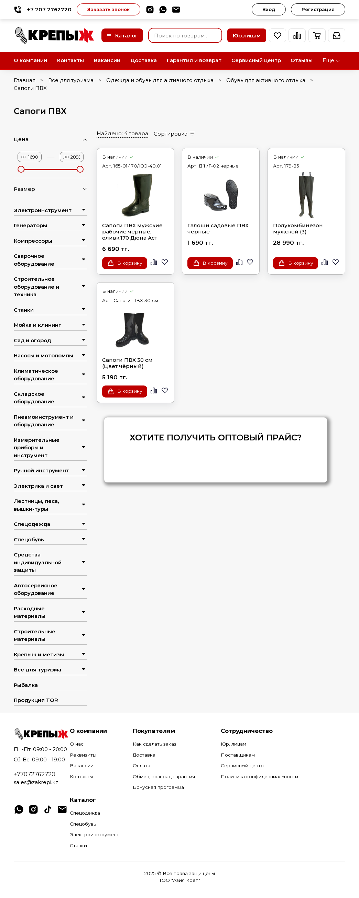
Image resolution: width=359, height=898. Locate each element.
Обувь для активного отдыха (265, 80)
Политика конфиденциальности (259, 776)
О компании (30, 60)
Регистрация (318, 9)
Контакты (70, 60)
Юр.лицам (247, 35)
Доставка (143, 60)
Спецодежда (32, 524)
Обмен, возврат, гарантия (164, 776)
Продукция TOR (36, 700)
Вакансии (107, 60)
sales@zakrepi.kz (36, 782)
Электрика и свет (38, 486)
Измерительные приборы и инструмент (36, 448)
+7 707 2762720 (43, 9)
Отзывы (302, 60)
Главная (24, 80)
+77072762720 (34, 774)
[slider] (21, 169)
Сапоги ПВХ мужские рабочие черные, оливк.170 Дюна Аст (132, 231)
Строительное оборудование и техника (36, 287)
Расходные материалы (29, 612)
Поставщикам (238, 755)
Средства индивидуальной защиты (38, 562)
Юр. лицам (233, 744)
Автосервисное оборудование (35, 589)
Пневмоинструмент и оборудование (44, 421)
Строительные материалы (34, 635)
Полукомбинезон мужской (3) (298, 228)
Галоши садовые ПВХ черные (218, 228)
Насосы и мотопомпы (43, 355)
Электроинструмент (43, 210)
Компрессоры (33, 241)
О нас (77, 744)
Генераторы (30, 225)
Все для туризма (71, 80)
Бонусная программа (158, 787)
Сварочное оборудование (34, 260)
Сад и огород (32, 340)
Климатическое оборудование (36, 375)
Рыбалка (26, 685)
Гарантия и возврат (194, 60)
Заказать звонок (108, 9)
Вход (268, 9)
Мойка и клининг (37, 325)
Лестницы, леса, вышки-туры (36, 505)
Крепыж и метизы (39, 654)
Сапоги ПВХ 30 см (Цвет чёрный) (127, 363)
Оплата (141, 765)
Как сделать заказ (154, 744)
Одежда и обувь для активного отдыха (160, 80)
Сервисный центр (256, 60)
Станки (24, 310)
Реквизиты (83, 755)
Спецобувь (29, 539)
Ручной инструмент (41, 470)
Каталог (122, 35)
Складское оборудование (34, 398)
